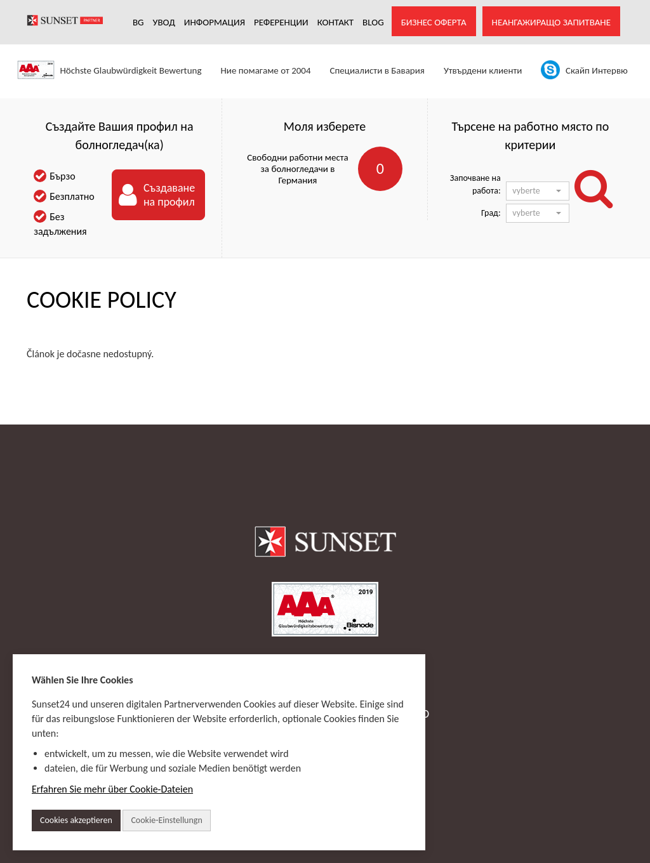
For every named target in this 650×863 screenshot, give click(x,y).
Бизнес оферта (434, 22)
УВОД (164, 22)
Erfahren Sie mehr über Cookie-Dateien (112, 789)
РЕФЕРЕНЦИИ (281, 22)
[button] (537, 191)
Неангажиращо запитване (551, 22)
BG (138, 22)
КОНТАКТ (335, 22)
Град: (491, 213)
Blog (373, 22)
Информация (214, 22)
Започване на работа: (475, 184)
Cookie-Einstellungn (166, 820)
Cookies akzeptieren (76, 820)
